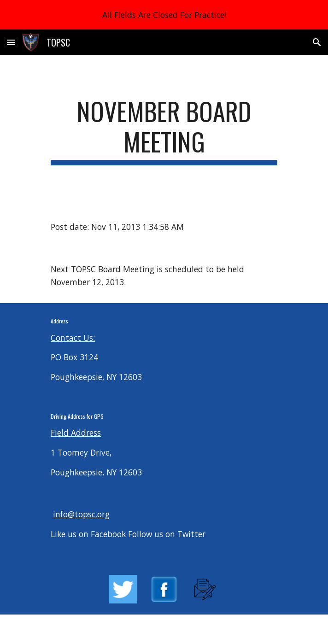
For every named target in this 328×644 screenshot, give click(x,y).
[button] (11, 42)
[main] (164, 130)
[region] (164, 14)
